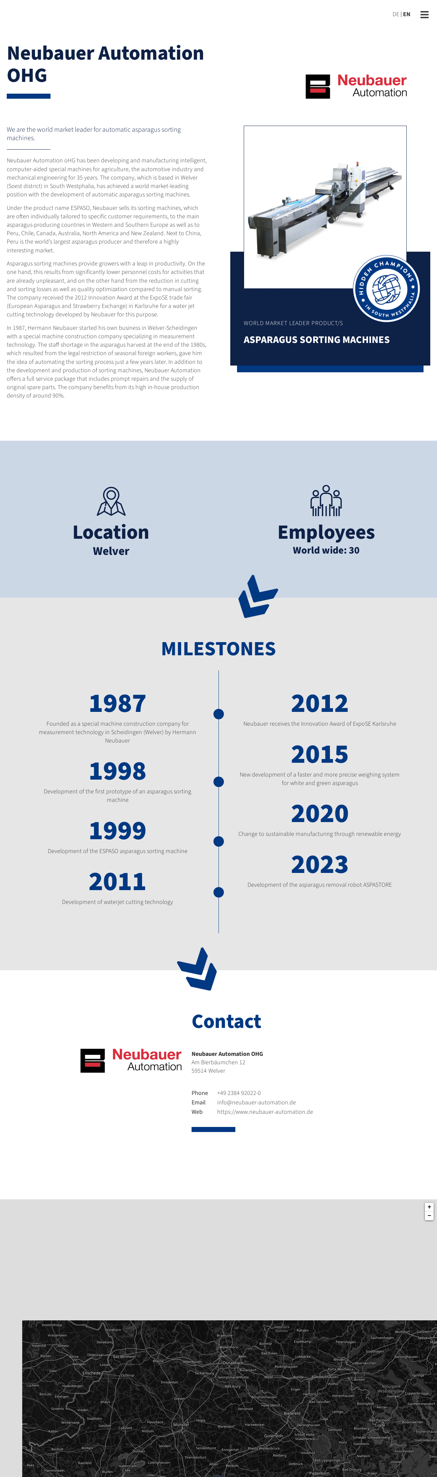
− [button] (429, 1216)
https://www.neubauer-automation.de (252, 1112)
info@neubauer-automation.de (244, 1102)
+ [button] (429, 1207)
